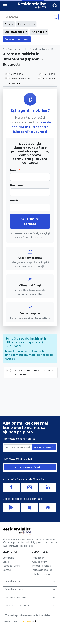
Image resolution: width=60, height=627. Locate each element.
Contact (7, 570)
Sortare (14, 83)
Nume (15, 170)
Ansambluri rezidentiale (30, 605)
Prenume (17, 185)
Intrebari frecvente (42, 574)
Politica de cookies (42, 570)
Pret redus (49, 78)
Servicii (6, 561)
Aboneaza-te (44, 447)
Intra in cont (38, 557)
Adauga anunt (39, 561)
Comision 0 (17, 73)
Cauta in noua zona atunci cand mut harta (32, 372)
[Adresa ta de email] (18, 447)
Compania (8, 557)
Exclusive (49, 73)
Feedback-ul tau (11, 565)
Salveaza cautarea (16, 39)
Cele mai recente (20, 78)
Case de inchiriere (30, 581)
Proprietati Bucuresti (30, 597)
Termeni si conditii (41, 565)
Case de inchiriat (17, 49)
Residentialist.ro (32, 6)
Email (15, 200)
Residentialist (17, 531)
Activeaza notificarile (30, 467)
